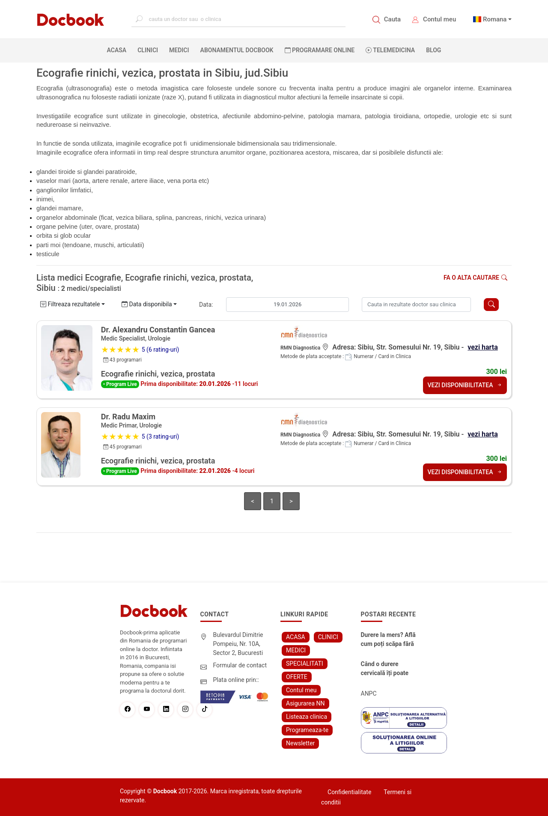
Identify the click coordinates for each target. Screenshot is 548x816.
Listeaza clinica (306, 716)
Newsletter (300, 743)
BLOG (433, 50)
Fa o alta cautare (475, 277)
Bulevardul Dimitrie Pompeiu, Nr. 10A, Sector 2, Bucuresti (238, 643)
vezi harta (482, 347)
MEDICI (179, 50)
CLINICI (147, 50)
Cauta (392, 19)
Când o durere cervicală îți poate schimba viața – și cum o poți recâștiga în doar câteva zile (388, 669)
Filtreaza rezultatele (70, 304)
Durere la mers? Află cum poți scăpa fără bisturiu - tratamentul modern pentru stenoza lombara (389, 640)
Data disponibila (147, 304)
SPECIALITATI (304, 663)
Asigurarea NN (305, 703)
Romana (495, 19)
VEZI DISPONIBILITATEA (465, 385)
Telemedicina (390, 50)
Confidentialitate (349, 792)
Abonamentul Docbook (237, 50)
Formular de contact (240, 665)
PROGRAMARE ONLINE (320, 50)
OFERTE (296, 676)
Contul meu (439, 19)
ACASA (118, 50)
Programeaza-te (307, 729)
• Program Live (120, 384)
